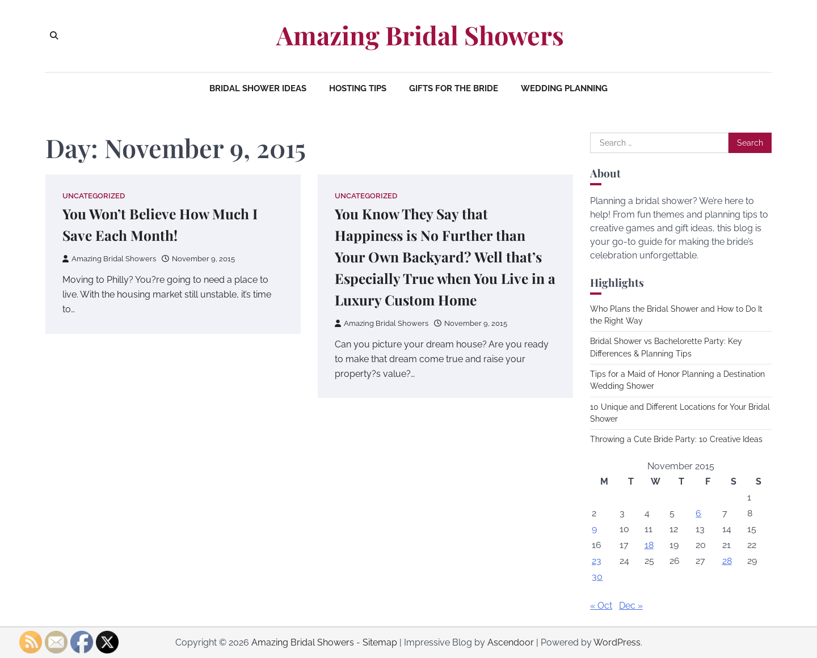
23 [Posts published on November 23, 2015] (596, 560)
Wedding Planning (564, 88)
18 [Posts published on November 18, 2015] (649, 545)
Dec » (631, 605)
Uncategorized (93, 196)
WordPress (617, 642)
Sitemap (380, 642)
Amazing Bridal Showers (420, 35)
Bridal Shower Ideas (257, 88)
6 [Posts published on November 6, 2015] (698, 513)
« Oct (601, 605)
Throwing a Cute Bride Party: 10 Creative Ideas (676, 439)
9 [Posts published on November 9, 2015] (594, 529)
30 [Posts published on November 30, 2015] (597, 576)
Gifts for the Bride (453, 88)
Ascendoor (510, 642)
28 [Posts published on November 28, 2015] (727, 560)
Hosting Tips (357, 88)
